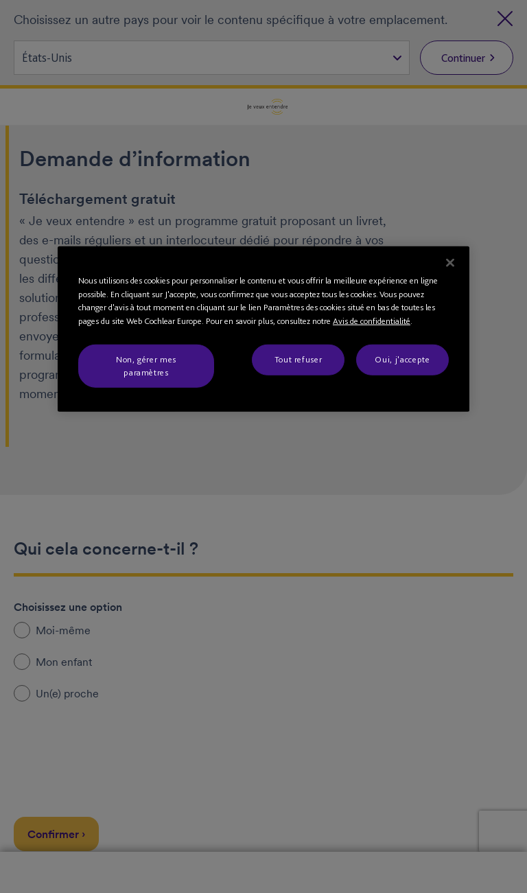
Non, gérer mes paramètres (146, 365)
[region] (263, 329)
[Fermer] (450, 263)
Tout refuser (298, 359)
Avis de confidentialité (371, 321)
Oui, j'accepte (402, 359)
